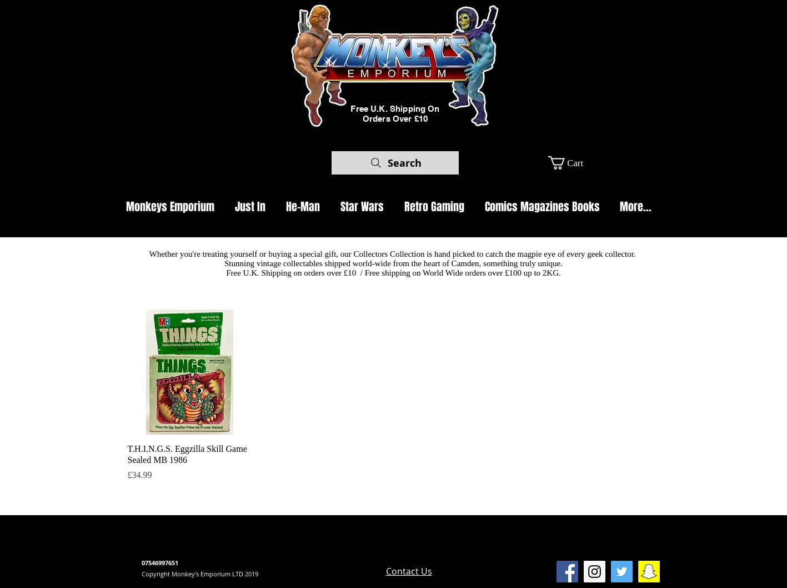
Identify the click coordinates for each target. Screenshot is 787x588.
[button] (573, 163)
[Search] (395, 163)
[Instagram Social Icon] (594, 571)
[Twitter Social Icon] (622, 571)
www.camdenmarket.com (333, 552)
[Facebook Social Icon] (567, 571)
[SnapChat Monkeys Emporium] (649, 571)
